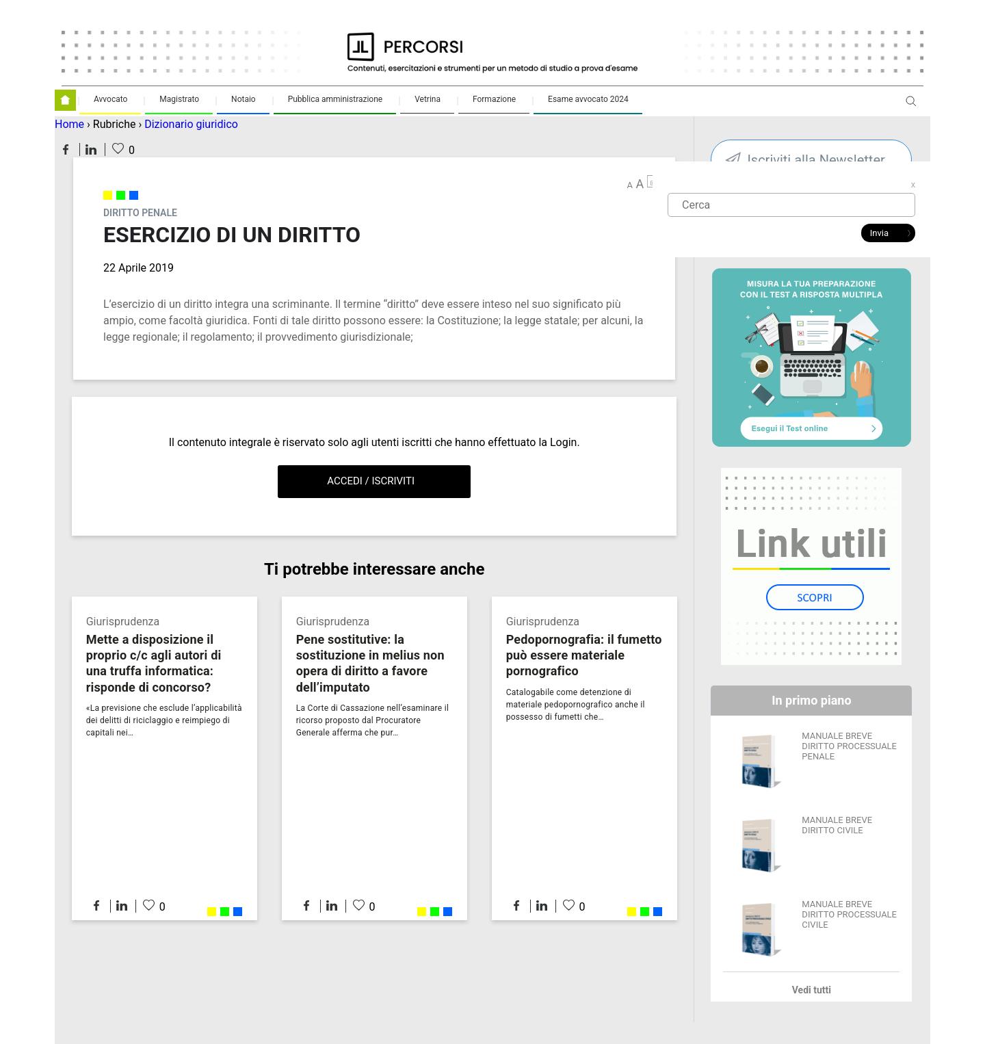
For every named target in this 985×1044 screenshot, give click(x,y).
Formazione (494, 99)
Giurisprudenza (122, 621)
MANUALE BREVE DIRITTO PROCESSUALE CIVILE (849, 914)
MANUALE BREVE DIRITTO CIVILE (837, 825)
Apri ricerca (911, 106)
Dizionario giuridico (191, 124)
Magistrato (179, 99)
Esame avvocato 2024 (588, 99)
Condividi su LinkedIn (91, 149)
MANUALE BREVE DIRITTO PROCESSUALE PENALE (849, 746)
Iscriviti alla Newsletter (815, 160)
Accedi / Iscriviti (371, 481)
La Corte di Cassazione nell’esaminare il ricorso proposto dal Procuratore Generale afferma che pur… (372, 720)
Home (69, 124)
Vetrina (428, 99)
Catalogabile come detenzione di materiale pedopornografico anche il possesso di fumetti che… (575, 705)
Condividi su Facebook (66, 149)
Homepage (65, 100)
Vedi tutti (811, 989)
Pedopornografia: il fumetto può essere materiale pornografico (584, 655)
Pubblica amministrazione (335, 99)
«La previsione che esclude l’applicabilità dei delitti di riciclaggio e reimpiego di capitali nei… (164, 720)
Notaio (243, 99)
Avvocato (110, 99)
